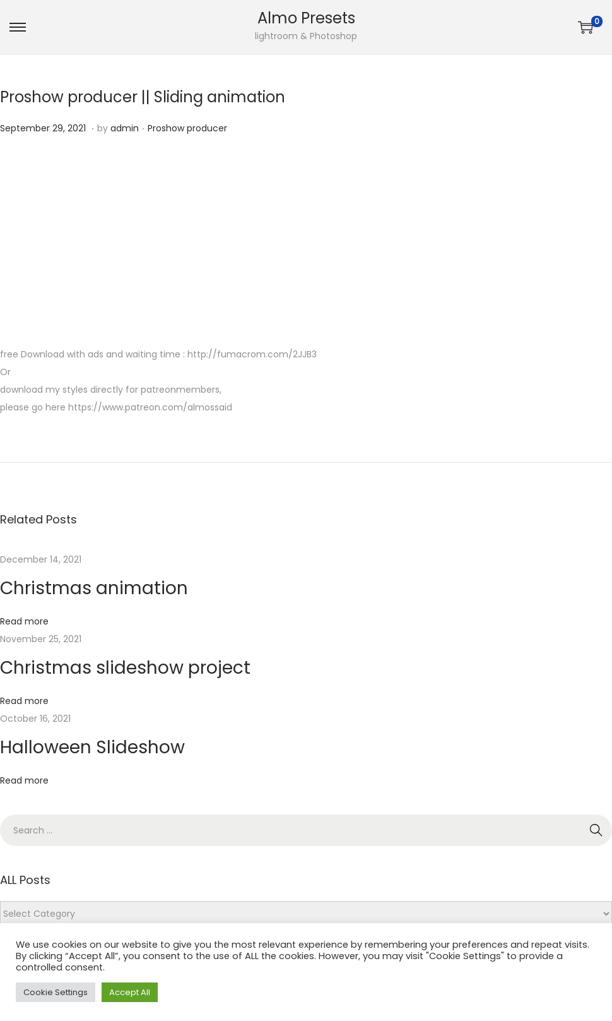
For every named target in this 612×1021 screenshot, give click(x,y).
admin (124, 128)
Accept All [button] (129, 992)
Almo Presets (306, 18)
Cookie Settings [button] (55, 992)
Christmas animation (94, 588)
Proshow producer (187, 128)
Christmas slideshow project (125, 667)
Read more (24, 621)
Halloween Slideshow (92, 747)
